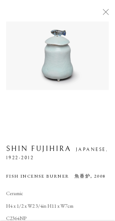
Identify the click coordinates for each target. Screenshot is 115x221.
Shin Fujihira (38, 149)
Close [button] (104, 13)
